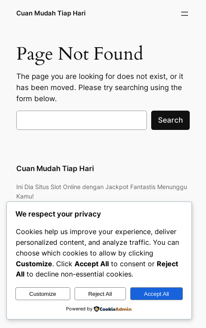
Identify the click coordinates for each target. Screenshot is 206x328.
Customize (42, 294)
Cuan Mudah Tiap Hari (51, 13)
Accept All (156, 294)
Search (170, 120)
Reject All (100, 294)
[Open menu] (184, 14)
